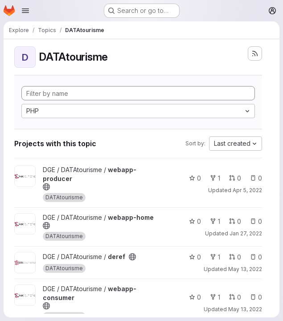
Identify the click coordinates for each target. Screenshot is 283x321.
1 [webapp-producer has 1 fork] (215, 178)
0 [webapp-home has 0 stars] (195, 221)
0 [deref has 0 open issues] (256, 257)
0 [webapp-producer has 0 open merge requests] (235, 178)
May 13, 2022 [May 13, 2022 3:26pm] (245, 309)
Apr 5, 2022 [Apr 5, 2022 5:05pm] (247, 190)
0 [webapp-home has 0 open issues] (256, 221)
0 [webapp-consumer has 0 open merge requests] (235, 297)
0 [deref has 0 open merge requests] (235, 257)
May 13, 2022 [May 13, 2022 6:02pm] (245, 269)
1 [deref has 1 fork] (215, 257)
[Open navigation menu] (25, 11)
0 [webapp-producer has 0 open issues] (256, 178)
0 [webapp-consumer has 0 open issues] (256, 297)
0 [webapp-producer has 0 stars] (195, 178)
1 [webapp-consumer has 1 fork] (215, 297)
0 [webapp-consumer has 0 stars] (195, 297)
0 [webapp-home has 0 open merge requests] (235, 221)
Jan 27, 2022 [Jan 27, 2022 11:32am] (246, 233)
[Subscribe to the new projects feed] (255, 53)
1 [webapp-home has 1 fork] (215, 221)
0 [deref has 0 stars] (195, 257)
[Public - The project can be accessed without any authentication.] (46, 186)
